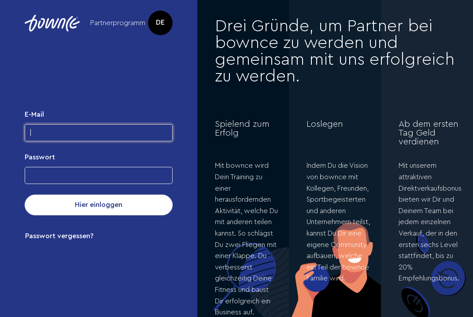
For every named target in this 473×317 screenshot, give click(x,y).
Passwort (40, 157)
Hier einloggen (98, 204)
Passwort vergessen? (59, 236)
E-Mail (34, 114)
